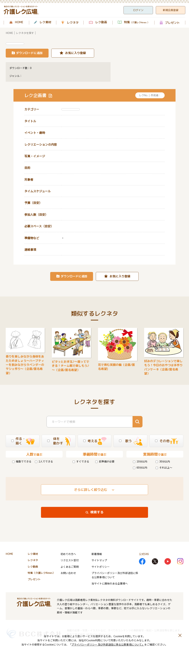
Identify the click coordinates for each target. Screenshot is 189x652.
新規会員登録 (170, 10)
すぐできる (81, 461)
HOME (19, 22)
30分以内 (163, 461)
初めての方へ (68, 554)
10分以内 (140, 461)
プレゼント (172, 23)
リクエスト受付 (70, 560)
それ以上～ (164, 467)
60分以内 (140, 467)
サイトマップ (99, 560)
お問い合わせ (68, 573)
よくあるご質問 (70, 566)
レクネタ (73, 22)
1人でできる (44, 461)
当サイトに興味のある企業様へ (110, 583)
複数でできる (21, 461)
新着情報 (97, 554)
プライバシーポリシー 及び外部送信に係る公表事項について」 (107, 644)
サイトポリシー (101, 566)
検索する (97, 512)
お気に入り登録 (75, 53)
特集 (136, 22)
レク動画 (101, 22)
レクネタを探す (25, 33)
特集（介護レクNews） (41, 573)
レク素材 (45, 22)
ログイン (138, 10)
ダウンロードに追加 (29, 53)
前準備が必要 (104, 461)
